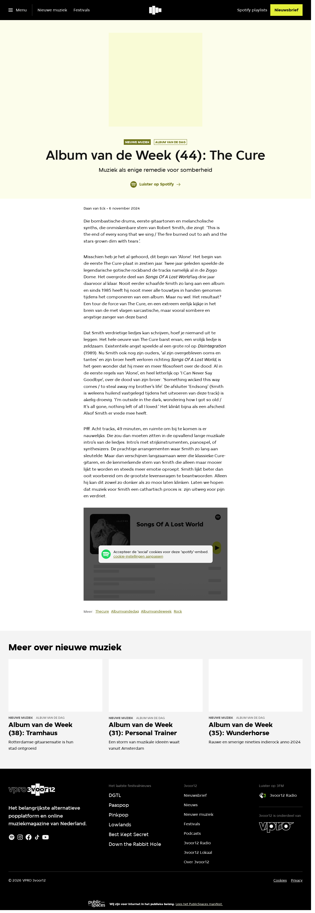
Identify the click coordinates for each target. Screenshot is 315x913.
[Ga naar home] (155, 10)
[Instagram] (20, 837)
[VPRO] (276, 827)
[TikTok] (37, 837)
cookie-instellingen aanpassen (138, 556)
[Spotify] (11, 837)
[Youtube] (45, 837)
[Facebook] (28, 837)
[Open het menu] (17, 10)
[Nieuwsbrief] (286, 10)
